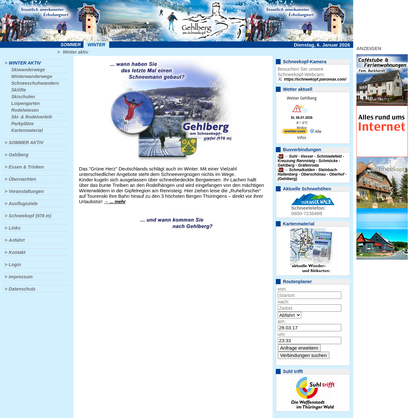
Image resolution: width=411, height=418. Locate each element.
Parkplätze (22, 123)
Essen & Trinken (26, 167)
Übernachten (22, 179)
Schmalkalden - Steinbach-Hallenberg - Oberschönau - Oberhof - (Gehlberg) (312, 174)
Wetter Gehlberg (301, 98)
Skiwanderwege (28, 69)
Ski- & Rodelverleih (31, 116)
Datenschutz (22, 289)
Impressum (21, 276)
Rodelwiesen (25, 110)
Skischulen (23, 96)
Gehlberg (18, 154)
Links (15, 228)
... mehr (117, 201)
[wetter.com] (295, 132)
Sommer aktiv (26, 142)
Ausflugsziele (23, 203)
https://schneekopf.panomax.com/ (315, 79)
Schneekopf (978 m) (30, 215)
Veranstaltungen (26, 191)
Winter (96, 44)
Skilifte (18, 89)
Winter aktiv (75, 52)
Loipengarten (25, 103)
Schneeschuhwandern (35, 83)
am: (282, 321)
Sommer (71, 44)
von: (282, 289)
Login (15, 264)
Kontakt (17, 252)
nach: (284, 301)
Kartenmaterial (27, 130)
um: (282, 334)
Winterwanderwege (31, 76)
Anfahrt (17, 240)
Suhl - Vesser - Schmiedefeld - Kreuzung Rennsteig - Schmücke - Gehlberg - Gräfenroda (311, 161)
